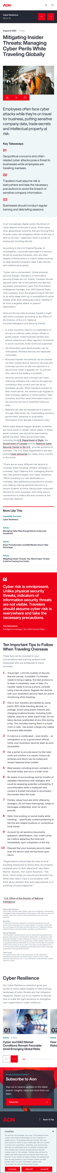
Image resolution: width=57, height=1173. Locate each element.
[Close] (53, 1131)
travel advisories (18, 454)
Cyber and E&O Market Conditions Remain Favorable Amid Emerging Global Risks (22, 1045)
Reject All (29, 1169)
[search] (46, 5)
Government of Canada (15, 443)
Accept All (44, 1169)
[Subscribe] (28, 1102)
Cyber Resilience (10, 10)
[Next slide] (14, 1059)
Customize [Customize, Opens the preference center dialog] (12, 1169)
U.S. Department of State (30, 440)
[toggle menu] (52, 5)
